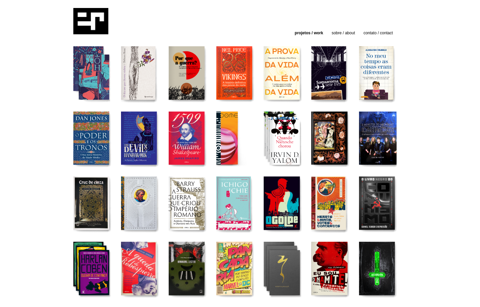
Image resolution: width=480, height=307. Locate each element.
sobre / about (343, 33)
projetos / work (309, 33)
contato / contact (378, 33)
